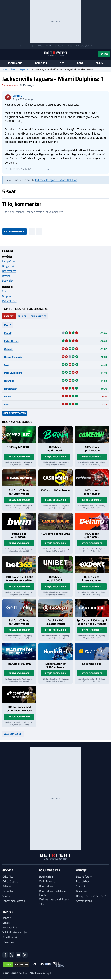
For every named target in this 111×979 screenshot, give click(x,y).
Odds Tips (7, 876)
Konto (104, 54)
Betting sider (46, 876)
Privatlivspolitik (11, 937)
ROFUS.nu (49, 46)
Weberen (8, 349)
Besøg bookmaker (19, 456)
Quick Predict (38, 316)
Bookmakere (14, 63)
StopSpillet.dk (87, 46)
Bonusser (41, 63)
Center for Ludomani (14, 901)
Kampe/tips (8, 261)
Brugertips (23, 69)
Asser (7, 365)
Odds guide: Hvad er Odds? (91, 896)
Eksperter (7, 891)
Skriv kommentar (14, 231)
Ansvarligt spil (84, 901)
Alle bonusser (12, 734)
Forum (100, 63)
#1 (6, 168)
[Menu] (4, 54)
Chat (4, 291)
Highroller (9, 380)
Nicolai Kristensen (13, 357)
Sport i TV (7, 896)
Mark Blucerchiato (13, 373)
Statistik (80, 886)
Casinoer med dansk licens (54, 899)
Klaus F (7, 333)
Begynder (7, 280)
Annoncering (9, 927)
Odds (80, 63)
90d (6, 324)
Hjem (5, 69)
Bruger (22, 316)
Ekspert (8, 316)
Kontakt (6, 918)
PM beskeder (9, 301)
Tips (62, 63)
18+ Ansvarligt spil (40, 973)
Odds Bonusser (47, 881)
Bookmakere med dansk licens (52, 893)
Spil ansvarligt (27, 46)
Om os (5, 923)
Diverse (6, 276)
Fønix (7, 404)
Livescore (81, 891)
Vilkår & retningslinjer (14, 932)
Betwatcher (82, 881)
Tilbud (42, 904)
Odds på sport (10, 881)
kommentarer (10, 85)
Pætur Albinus (11, 341)
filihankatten (10, 388)
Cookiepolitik (9, 942)
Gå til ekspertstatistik (14, 413)
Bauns (7, 396)
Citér (46, 169)
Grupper (6, 296)
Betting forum (84, 876)
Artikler (6, 886)
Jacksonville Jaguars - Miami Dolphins (56, 180)
